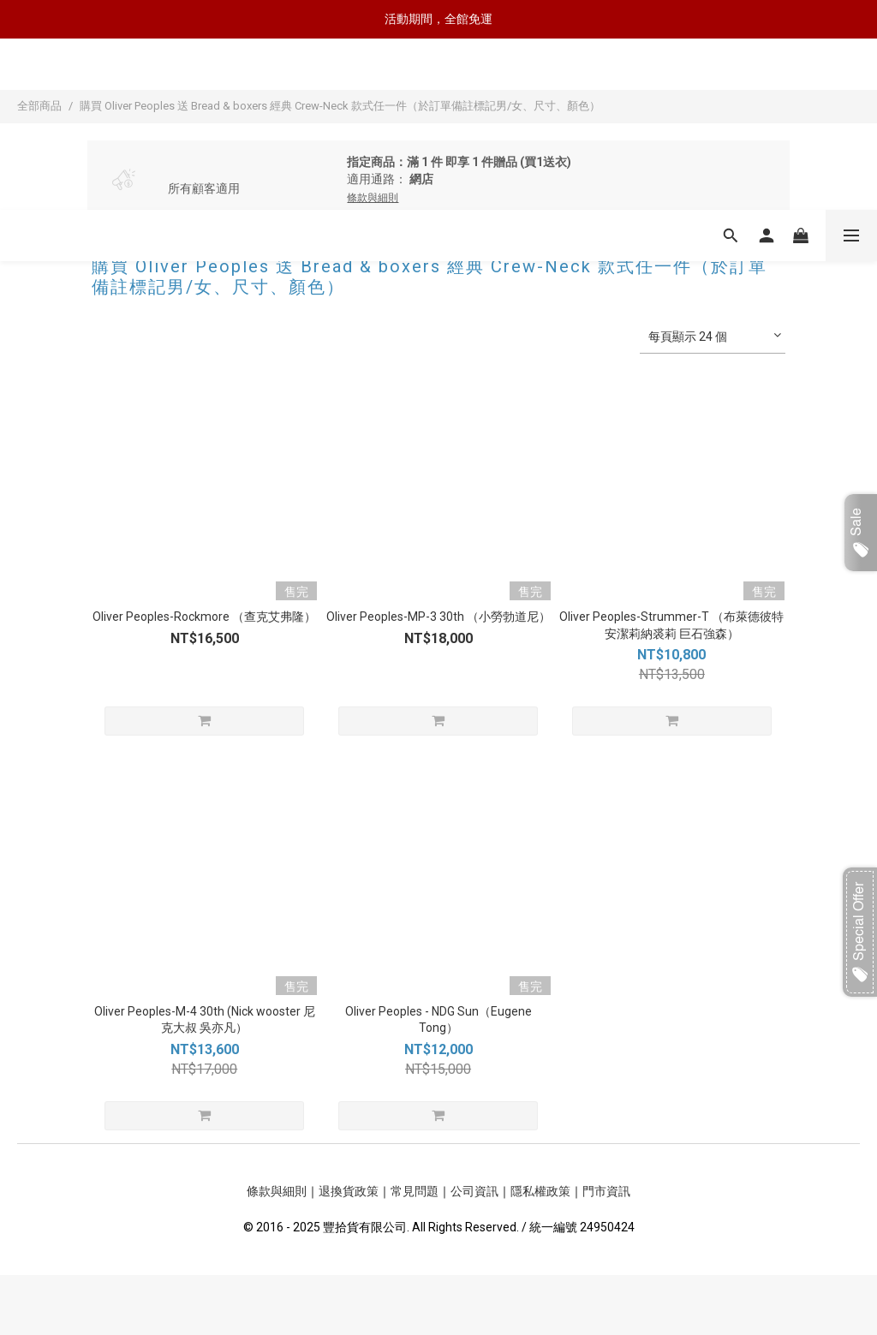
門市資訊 (606, 1191)
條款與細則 (277, 1191)
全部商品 (39, 105)
